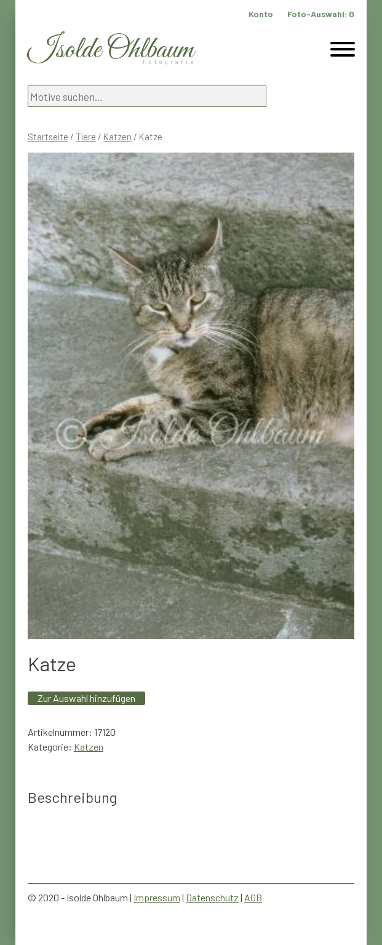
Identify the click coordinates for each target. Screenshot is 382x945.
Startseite (48, 136)
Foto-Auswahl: (320, 14)
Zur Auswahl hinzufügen (86, 698)
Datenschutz (212, 897)
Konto (261, 14)
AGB (253, 897)
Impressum (156, 897)
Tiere (86, 136)
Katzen (117, 136)
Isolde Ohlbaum (111, 50)
